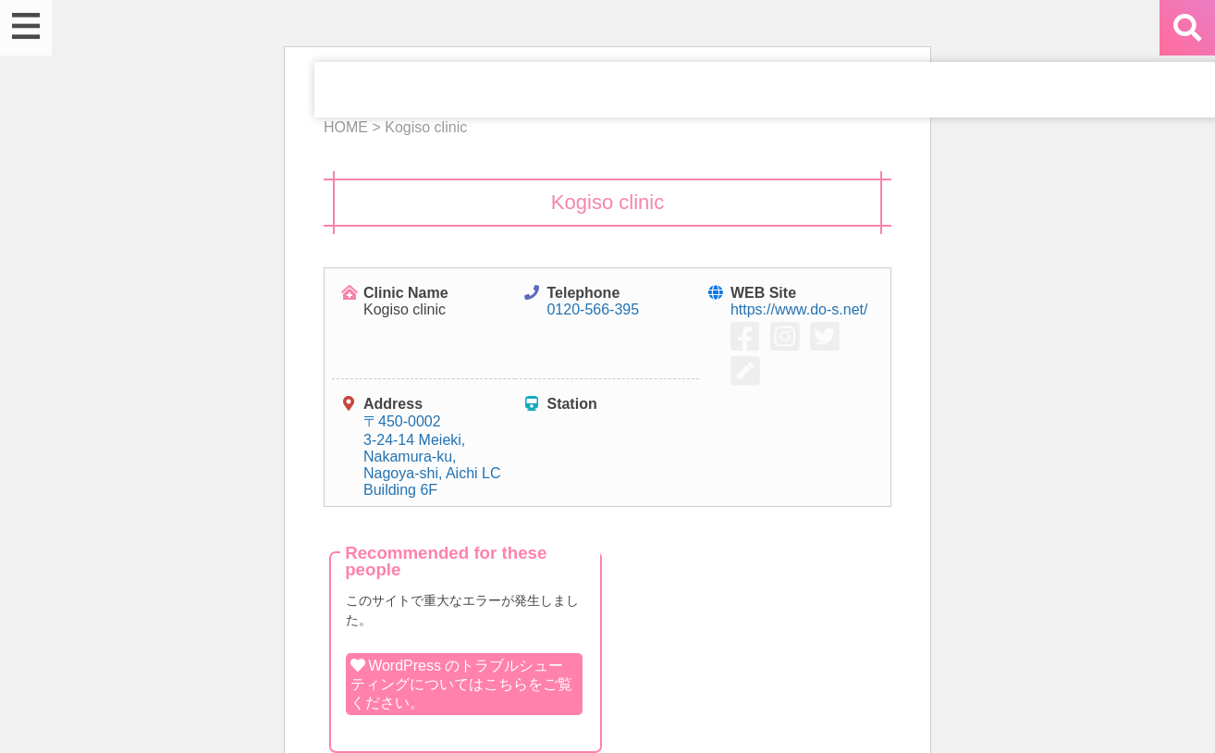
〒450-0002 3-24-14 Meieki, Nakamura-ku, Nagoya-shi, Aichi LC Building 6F (432, 456)
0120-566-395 (592, 309)
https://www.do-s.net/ (799, 309)
